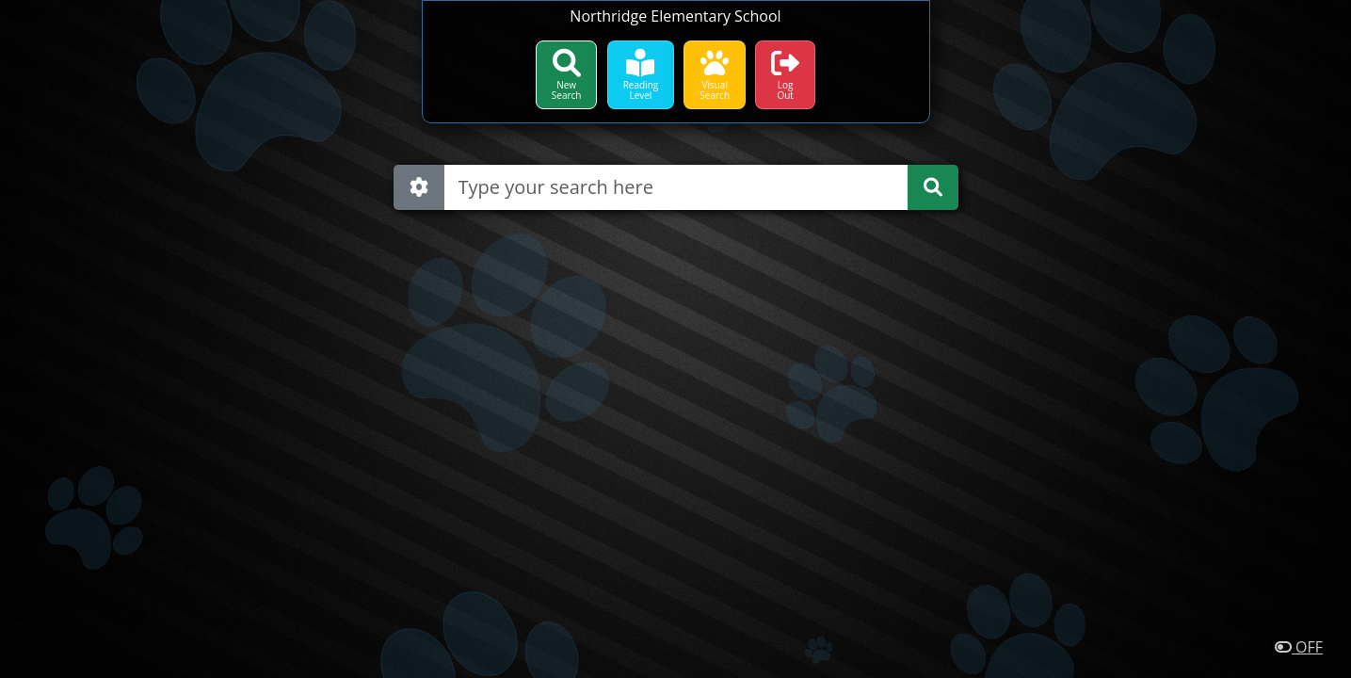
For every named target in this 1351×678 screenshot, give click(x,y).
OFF (1299, 647)
